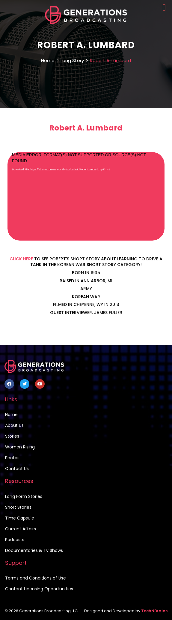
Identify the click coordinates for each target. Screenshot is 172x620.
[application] (86, 196)
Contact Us (17, 469)
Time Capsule (19, 518)
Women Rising (20, 447)
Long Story (72, 60)
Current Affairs (20, 529)
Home (48, 60)
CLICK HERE (21, 259)
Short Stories (18, 507)
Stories (12, 436)
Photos (12, 458)
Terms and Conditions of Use (35, 578)
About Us (14, 425)
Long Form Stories (23, 496)
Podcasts (14, 540)
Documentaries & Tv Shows (34, 550)
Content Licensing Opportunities (39, 589)
